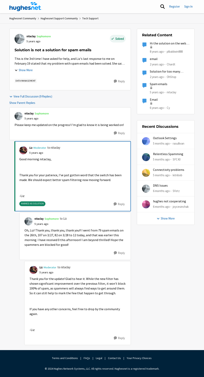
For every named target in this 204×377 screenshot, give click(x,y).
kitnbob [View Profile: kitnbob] (177, 175)
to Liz (63, 218)
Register (174, 6)
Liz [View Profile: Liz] (30, 148)
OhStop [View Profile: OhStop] (171, 77)
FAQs (87, 358)
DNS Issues (160, 186)
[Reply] (119, 81)
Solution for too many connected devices (165, 72)
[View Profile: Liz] (23, 150)
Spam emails (158, 84)
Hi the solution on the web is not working (169, 43)
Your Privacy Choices (139, 358)
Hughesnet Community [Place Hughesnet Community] (22, 18)
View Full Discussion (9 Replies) (30, 96)
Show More (24, 70)
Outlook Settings (165, 138)
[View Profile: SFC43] (146, 157)
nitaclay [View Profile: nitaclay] (31, 36)
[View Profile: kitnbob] (146, 173)
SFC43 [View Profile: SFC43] (176, 159)
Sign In (188, 6)
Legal (99, 358)
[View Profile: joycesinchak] (146, 204)
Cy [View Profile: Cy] (168, 107)
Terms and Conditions (65, 358)
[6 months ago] (161, 191)
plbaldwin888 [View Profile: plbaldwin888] (175, 51)
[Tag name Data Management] (26, 81)
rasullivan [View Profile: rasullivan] (178, 143)
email (154, 59)
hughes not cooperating (169, 201)
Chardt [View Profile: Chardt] (171, 64)
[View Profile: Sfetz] (146, 189)
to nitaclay (53, 148)
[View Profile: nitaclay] (20, 39)
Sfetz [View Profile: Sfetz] (176, 191)
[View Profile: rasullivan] (146, 141)
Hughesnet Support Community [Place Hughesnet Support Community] (59, 18)
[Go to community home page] (25, 6)
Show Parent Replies (22, 103)
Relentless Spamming (168, 154)
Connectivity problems (168, 170)
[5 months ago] (161, 143)
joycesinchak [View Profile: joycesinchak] (181, 207)
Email (154, 100)
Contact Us (114, 358)
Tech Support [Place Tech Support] (90, 18)
